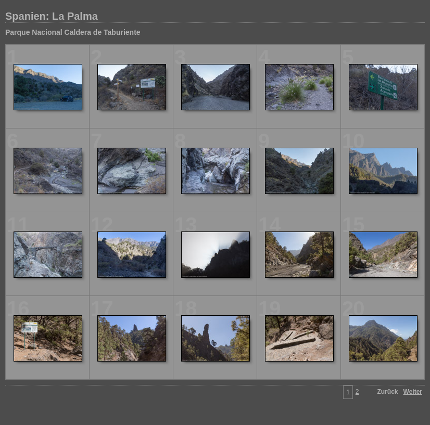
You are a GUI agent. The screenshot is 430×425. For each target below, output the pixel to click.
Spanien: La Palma (51, 16)
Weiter (412, 391)
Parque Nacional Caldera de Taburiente (73, 32)
